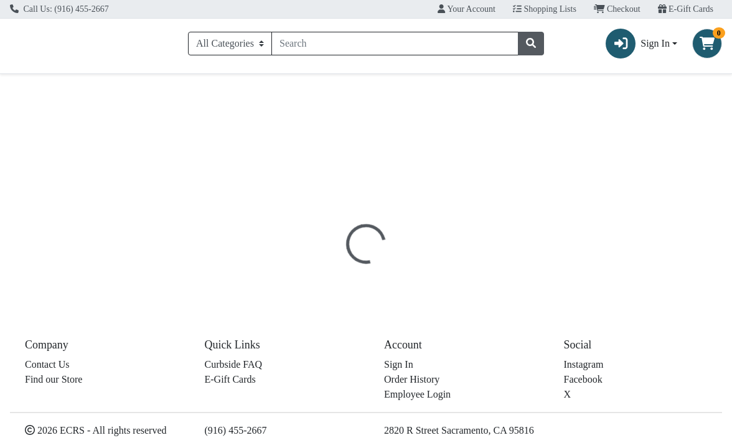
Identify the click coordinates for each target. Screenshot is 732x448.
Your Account (466, 9)
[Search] (394, 46)
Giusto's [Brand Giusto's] (445, 320)
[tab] (337, 260)
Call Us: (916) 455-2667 (59, 9)
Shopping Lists (544, 9)
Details (337, 260)
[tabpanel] (518, 325)
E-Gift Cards (685, 9)
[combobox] (394, 46)
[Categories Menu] (230, 46)
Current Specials (53, 90)
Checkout (617, 9)
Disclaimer (448, 260)
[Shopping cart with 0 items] (707, 46)
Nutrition (389, 260)
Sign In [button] (638, 46)
